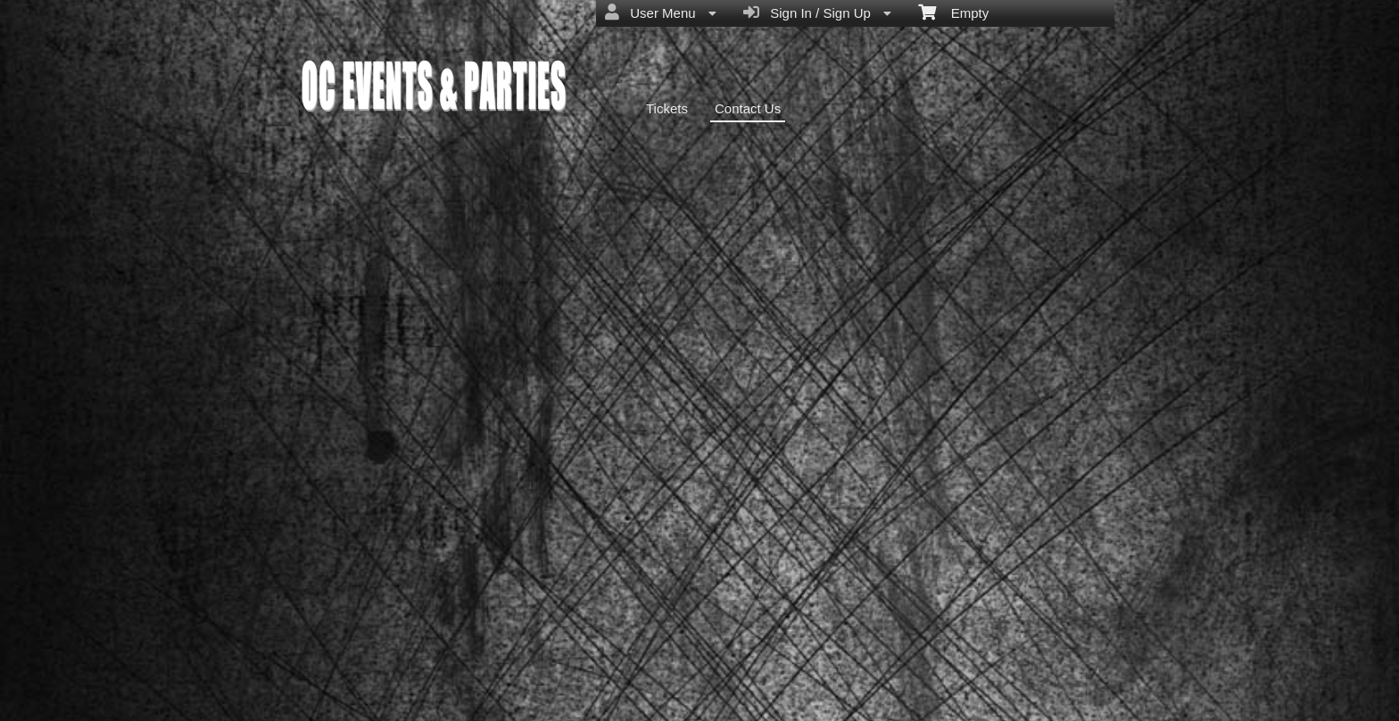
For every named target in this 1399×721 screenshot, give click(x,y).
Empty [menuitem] (953, 12)
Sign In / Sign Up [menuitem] (817, 12)
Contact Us (748, 108)
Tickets (667, 108)
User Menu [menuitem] (660, 12)
